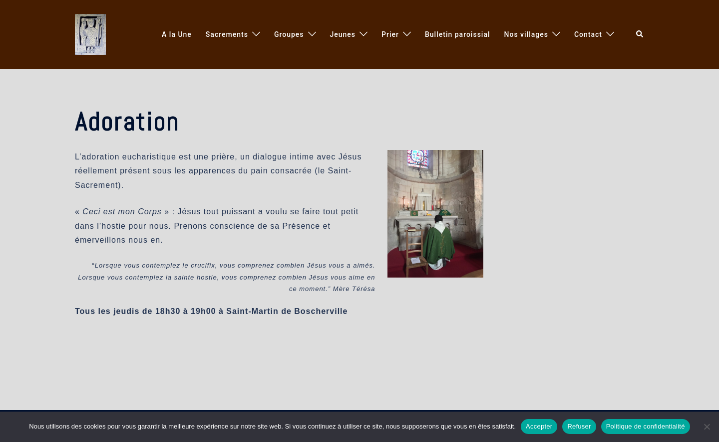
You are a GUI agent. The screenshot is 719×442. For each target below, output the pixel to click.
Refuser (579, 426)
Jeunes (343, 34)
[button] (640, 34)
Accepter (539, 426)
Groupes (289, 34)
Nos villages (526, 34)
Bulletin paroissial (457, 34)
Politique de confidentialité (645, 426)
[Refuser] (707, 427)
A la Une (177, 34)
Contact (588, 34)
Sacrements (227, 34)
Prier (390, 34)
